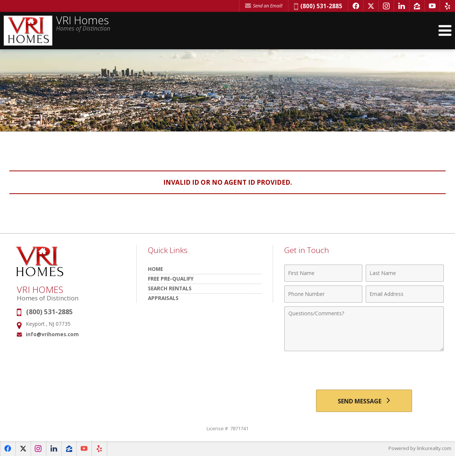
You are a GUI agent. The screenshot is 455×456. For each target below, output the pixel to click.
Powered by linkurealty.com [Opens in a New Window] (420, 448)
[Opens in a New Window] (355, 6)
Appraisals (163, 298)
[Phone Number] (323, 294)
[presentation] (364, 371)
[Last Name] (405, 273)
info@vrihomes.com (52, 334)
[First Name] (323, 273)
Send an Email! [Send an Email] (263, 6)
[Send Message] (364, 401)
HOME (155, 268)
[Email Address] (405, 294)
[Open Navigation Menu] (445, 30)
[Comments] (364, 328)
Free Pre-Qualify (171, 278)
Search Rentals (170, 288)
